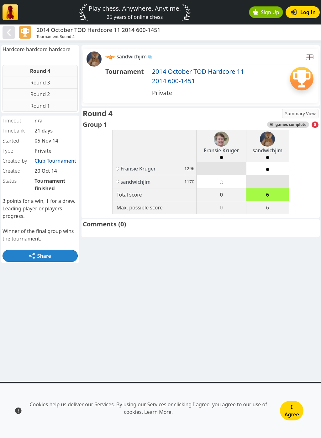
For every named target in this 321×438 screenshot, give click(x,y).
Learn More (157, 411)
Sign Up (266, 12)
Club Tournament (55, 160)
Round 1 (40, 105)
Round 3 (40, 82)
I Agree (292, 410)
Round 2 (40, 94)
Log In (303, 12)
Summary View (300, 113)
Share (40, 255)
